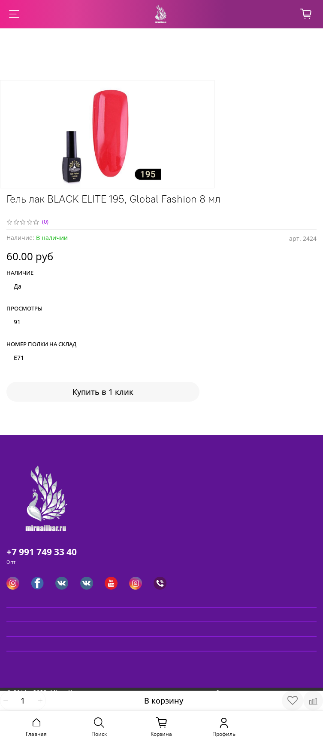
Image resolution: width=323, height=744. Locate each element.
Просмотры (24, 308)
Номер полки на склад (41, 344)
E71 (19, 358)
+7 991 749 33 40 (41, 552)
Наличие (19, 273)
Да (17, 286)
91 (17, 322)
